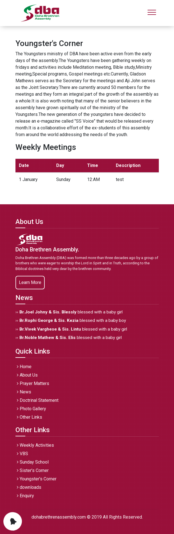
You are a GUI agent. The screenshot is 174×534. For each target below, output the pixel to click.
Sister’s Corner (33, 470)
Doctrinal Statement (37, 400)
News (24, 392)
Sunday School (33, 462)
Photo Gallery (31, 408)
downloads (29, 487)
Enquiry (25, 495)
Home (24, 366)
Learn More (30, 282)
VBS (22, 453)
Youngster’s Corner (37, 479)
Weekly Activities (35, 445)
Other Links (29, 417)
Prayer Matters (33, 383)
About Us (27, 375)
